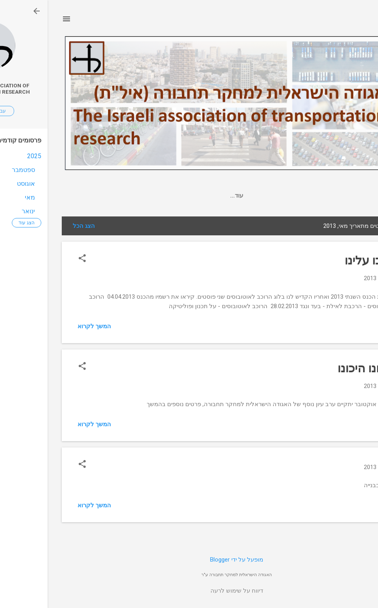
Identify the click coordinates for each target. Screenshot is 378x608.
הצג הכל (36, 225)
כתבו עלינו (322, 260)
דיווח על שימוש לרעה (189, 590)
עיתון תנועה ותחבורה (193, 195)
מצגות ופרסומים (253, 195)
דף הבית (298, 195)
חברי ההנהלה (135, 195)
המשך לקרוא (46, 326)
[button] (34, 258)
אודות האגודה (87, 195)
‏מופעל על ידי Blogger (189, 559)
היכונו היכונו (319, 368)
